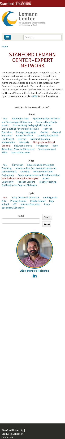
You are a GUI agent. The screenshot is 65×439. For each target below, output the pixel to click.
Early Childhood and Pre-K (25, 197)
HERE (35, 96)
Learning (24, 171)
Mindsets (24, 142)
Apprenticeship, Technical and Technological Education (31, 120)
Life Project (8, 138)
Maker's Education (40, 138)
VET (14, 204)
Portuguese (42, 145)
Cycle (31, 193)
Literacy (22, 138)
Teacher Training (47, 181)
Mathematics (8, 142)
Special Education (20, 152)
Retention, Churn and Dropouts (18, 149)
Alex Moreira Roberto (34, 271)
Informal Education (30, 204)
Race (55, 145)
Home (5, 46)
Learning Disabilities (48, 135)
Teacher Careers (26, 181)
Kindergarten (50, 197)
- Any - (5, 118)
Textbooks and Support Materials (19, 185)
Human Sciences (24, 135)
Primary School (18, 200)
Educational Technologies (40, 164)
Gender (44, 132)
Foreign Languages (26, 132)
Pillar (31, 160)
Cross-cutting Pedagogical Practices (32, 125)
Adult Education (20, 118)
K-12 (4, 200)
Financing (7, 168)
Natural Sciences (23, 145)
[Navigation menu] (7, 37)
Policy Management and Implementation (39, 175)
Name (21, 215)
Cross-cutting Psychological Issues (20, 128)
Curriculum (17, 164)
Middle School (37, 200)
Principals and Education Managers (20, 178)
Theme (31, 114)
